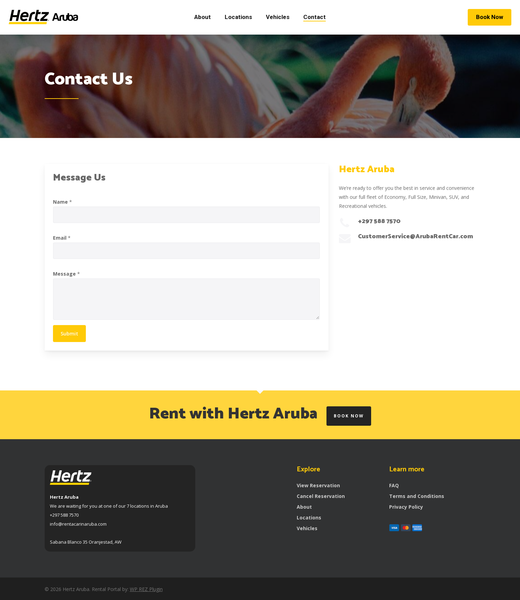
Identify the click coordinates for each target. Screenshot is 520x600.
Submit (69, 333)
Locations (309, 517)
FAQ (394, 485)
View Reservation (318, 485)
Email (62, 237)
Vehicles (307, 528)
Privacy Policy (406, 507)
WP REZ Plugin (146, 589)
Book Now (349, 416)
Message (66, 273)
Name (62, 202)
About (304, 507)
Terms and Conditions (416, 496)
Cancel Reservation (321, 496)
